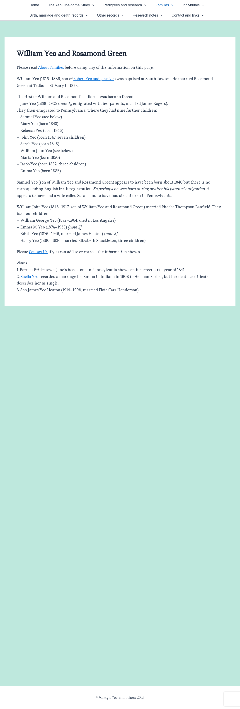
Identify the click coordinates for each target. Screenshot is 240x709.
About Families (51, 84)
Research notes (194, 20)
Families (180, 7)
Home (36, 7)
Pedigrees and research (136, 7)
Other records (152, 20)
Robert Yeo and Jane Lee (94, 95)
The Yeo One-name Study (78, 7)
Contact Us (39, 268)
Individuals (42, 20)
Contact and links (48, 32)
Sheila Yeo (29, 293)
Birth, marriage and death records (96, 20)
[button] (99, 7)
